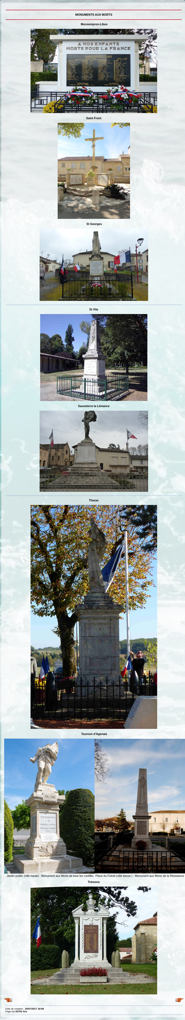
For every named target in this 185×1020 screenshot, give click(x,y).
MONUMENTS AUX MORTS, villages (6, 5)
